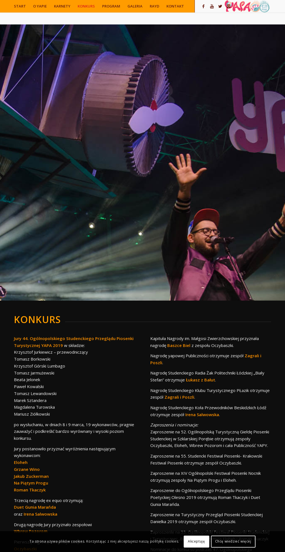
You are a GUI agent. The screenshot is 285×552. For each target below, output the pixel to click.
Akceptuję (196, 541)
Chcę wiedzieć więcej (233, 541)
